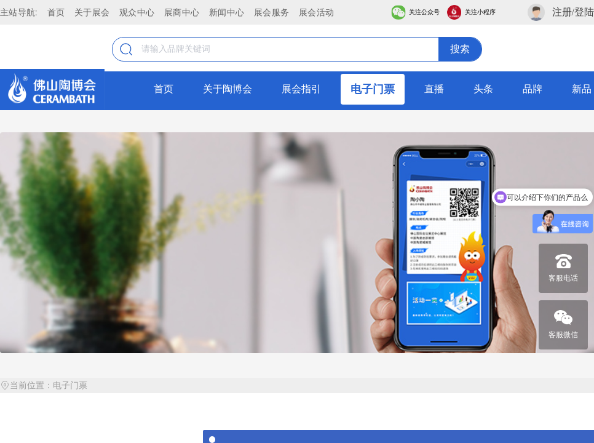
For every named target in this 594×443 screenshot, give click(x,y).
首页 (56, 12)
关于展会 (91, 12)
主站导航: (19, 12)
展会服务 (271, 12)
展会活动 (316, 12)
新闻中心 (226, 12)
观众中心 (136, 12)
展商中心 (181, 12)
